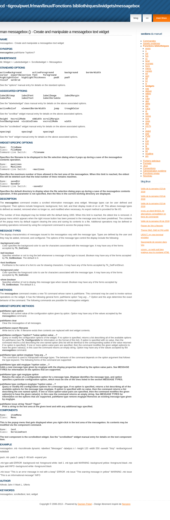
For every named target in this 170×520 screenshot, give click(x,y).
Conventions (149, 168)
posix (147, 48)
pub (147, 133)
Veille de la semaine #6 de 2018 (155, 221)
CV (147, 18)
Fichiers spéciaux (152, 161)
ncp (147, 118)
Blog (135, 18)
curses (148, 71)
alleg (147, 103)
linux (47, 5)
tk (146, 146)
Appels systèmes (151, 43)
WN (147, 148)
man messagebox (14, 32)
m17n (148, 126)
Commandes (149, 41)
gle (146, 113)
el (146, 111)
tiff (146, 78)
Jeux (145, 166)
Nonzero (126, 516)
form (147, 66)
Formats (147, 163)
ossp (147, 121)
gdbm (148, 93)
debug (148, 91)
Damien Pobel (85, 516)
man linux (161, 18)
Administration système (154, 171)
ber (147, 106)
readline (149, 153)
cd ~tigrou (9, 5)
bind (147, 61)
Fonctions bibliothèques (75, 5)
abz (147, 101)
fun (146, 56)
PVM (147, 136)
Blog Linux (145, 181)
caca (147, 108)
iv (146, 83)
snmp (148, 116)
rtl (146, 138)
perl (147, 76)
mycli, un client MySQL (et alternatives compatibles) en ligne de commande (153, 214)
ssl (146, 53)
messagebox (128, 5)
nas (147, 88)
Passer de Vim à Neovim (152, 226)
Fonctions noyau (151, 173)
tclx (147, 143)
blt (146, 151)
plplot (148, 131)
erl (146, 73)
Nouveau (147, 176)
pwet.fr (26, 5)
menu (148, 68)
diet (147, 123)
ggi (146, 96)
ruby (147, 98)
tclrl (147, 141)
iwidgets (107, 5)
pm (146, 156)
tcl (146, 81)
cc (146, 58)
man (38, 5)
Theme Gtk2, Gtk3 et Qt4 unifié (155, 230)
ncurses (149, 63)
